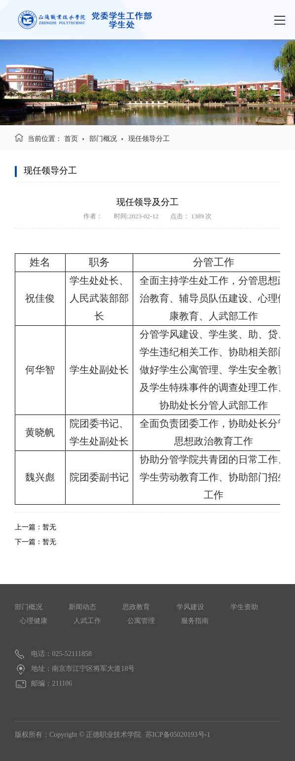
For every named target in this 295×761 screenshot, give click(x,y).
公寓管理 (141, 620)
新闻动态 (82, 607)
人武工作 (87, 620)
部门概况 (103, 138)
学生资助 (244, 607)
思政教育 (136, 607)
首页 (71, 138)
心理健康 (33, 620)
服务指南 (195, 620)
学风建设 (190, 607)
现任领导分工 (149, 138)
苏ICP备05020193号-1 (178, 734)
